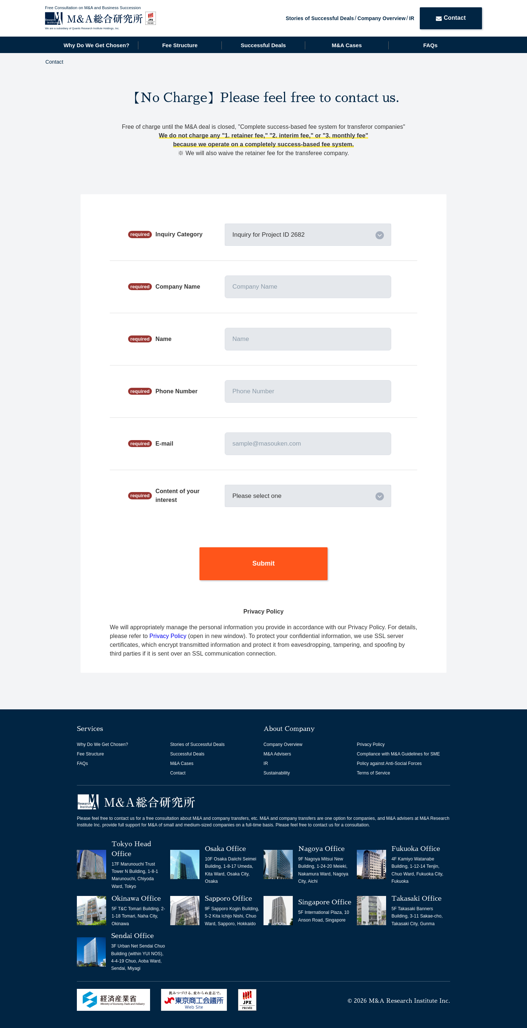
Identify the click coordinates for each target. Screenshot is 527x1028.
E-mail (164, 443)
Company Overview (382, 18)
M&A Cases (347, 45)
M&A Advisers (277, 754)
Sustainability (277, 773)
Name (164, 339)
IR (411, 18)
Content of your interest (178, 495)
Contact (451, 18)
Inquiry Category (179, 234)
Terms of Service (373, 773)
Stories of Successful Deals (320, 18)
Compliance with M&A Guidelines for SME (398, 754)
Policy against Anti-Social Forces (389, 763)
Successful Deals (263, 45)
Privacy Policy (168, 636)
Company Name (178, 287)
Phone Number (177, 391)
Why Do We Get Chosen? (97, 45)
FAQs (430, 45)
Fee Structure (180, 45)
